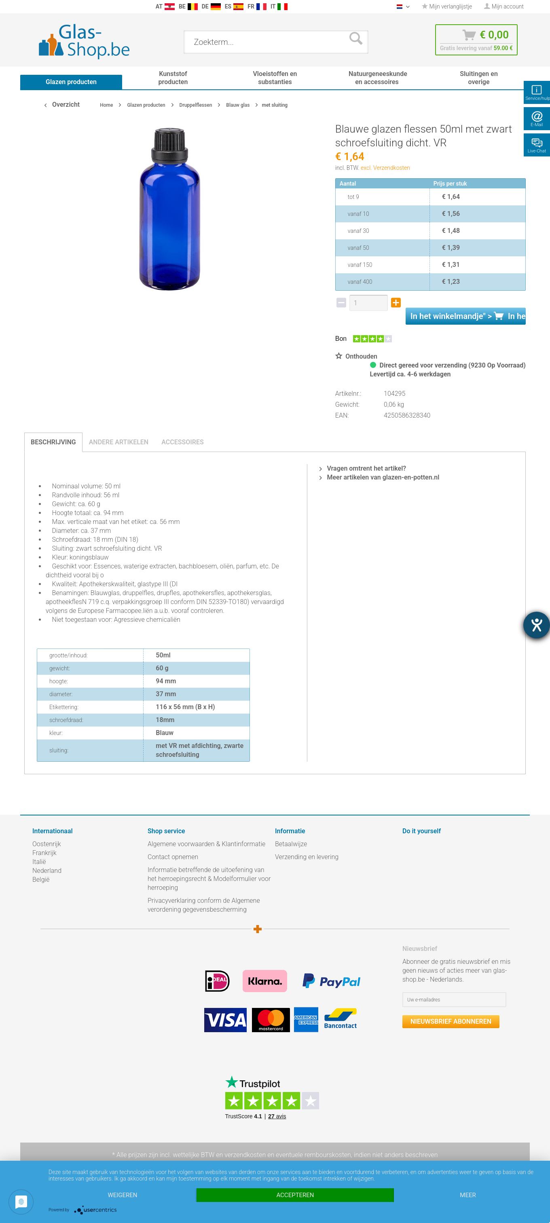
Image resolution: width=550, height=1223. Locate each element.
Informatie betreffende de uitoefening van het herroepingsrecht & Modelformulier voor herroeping (209, 878)
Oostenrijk (46, 844)
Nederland (46, 870)
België (40, 879)
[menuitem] (36, 7)
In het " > (468, 316)
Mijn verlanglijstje (447, 6)
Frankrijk (44, 853)
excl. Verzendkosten (385, 168)
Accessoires (182, 442)
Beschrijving (53, 442)
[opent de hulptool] (536, 625)
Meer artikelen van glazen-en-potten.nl (379, 477)
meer (468, 1195)
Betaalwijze (291, 844)
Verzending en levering (306, 857)
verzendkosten (245, 1155)
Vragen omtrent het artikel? (362, 468)
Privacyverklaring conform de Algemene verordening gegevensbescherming (204, 905)
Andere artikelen (119, 442)
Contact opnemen (173, 857)
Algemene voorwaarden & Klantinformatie (206, 844)
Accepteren (295, 1195)
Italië (39, 862)
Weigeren (122, 1195)
